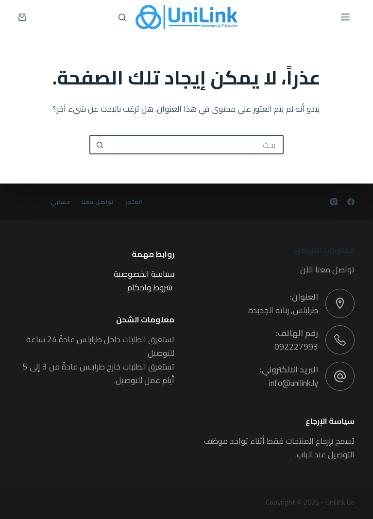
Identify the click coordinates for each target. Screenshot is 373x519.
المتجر (134, 202)
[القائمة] (345, 17)
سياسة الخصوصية (144, 274)
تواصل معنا (97, 202)
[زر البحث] (99, 144)
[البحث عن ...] (196, 144)
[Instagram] (334, 201)
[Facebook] (351, 201)
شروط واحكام (149, 287)
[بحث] (122, 17)
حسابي (59, 202)
